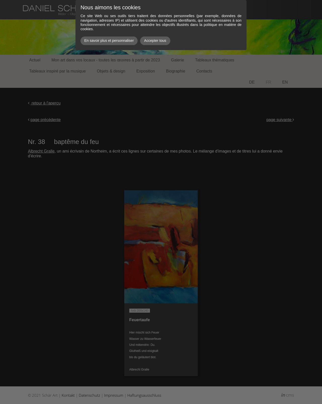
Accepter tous (155, 41)
